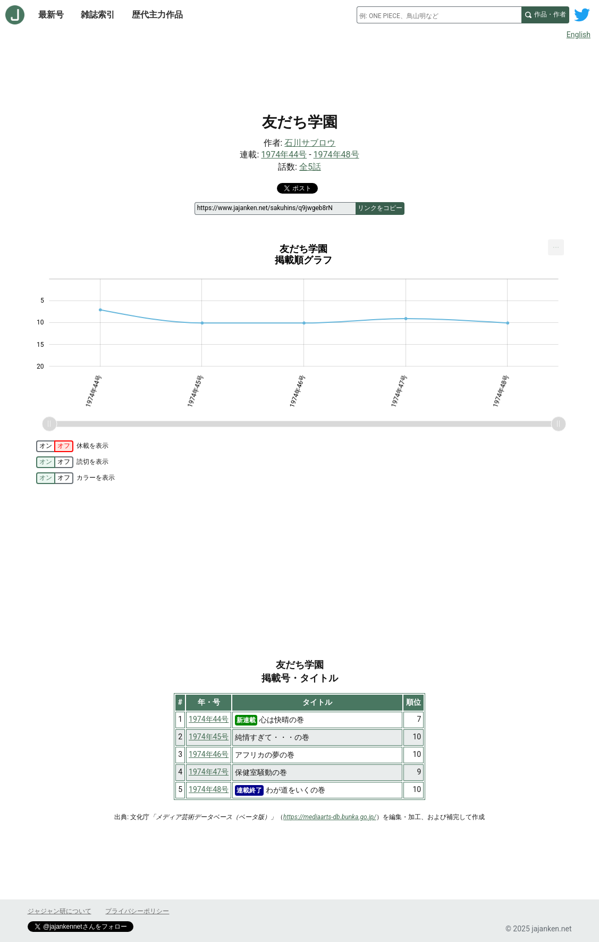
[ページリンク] (275, 208)
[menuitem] (556, 247)
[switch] (54, 446)
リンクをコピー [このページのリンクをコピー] (380, 208)
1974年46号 (209, 754)
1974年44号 (284, 154)
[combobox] (439, 14)
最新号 (51, 15)
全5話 (310, 167)
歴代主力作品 (157, 15)
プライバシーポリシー (137, 911)
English (578, 34)
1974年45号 (209, 736)
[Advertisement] (299, 73)
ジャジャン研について (59, 911)
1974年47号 (209, 772)
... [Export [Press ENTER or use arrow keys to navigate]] (556, 245)
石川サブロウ (309, 143)
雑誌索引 (98, 15)
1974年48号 (336, 154)
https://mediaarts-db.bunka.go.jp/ (329, 817)
